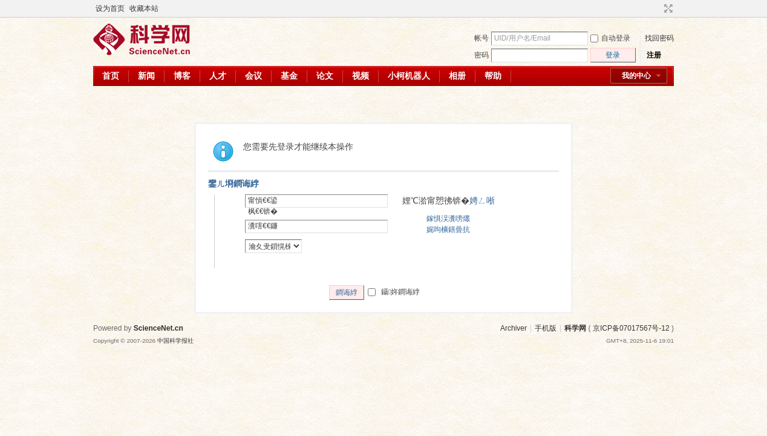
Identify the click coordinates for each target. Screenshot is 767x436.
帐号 (481, 38)
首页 (110, 76)
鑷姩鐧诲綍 (394, 292)
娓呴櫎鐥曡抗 (448, 229)
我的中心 (636, 75)
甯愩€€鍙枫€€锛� (263, 206)
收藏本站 (143, 8)
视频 (360, 76)
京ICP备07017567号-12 (631, 328)
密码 (481, 55)
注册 (654, 55)
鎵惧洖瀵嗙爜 (448, 218)
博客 (182, 76)
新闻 (146, 76)
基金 (289, 76)
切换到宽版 (667, 8)
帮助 (493, 76)
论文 (324, 76)
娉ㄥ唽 (482, 200)
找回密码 (659, 38)
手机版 (545, 328)
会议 (253, 76)
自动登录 (610, 38)
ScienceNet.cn (158, 328)
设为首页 (110, 8)
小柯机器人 (409, 76)
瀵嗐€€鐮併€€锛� (263, 231)
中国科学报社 (175, 340)
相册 (457, 76)
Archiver (513, 328)
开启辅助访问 (657, 8)
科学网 (575, 328)
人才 (217, 76)
